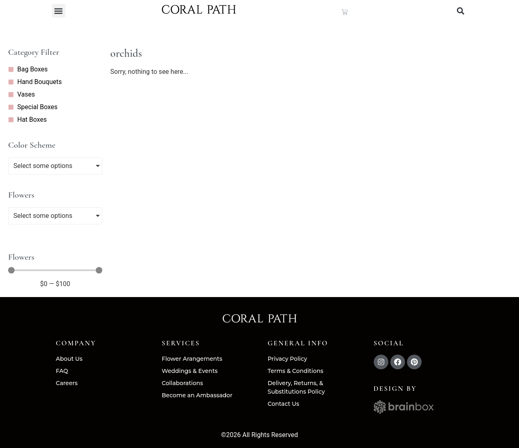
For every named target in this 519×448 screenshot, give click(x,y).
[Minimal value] (55, 270)
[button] (58, 10)
